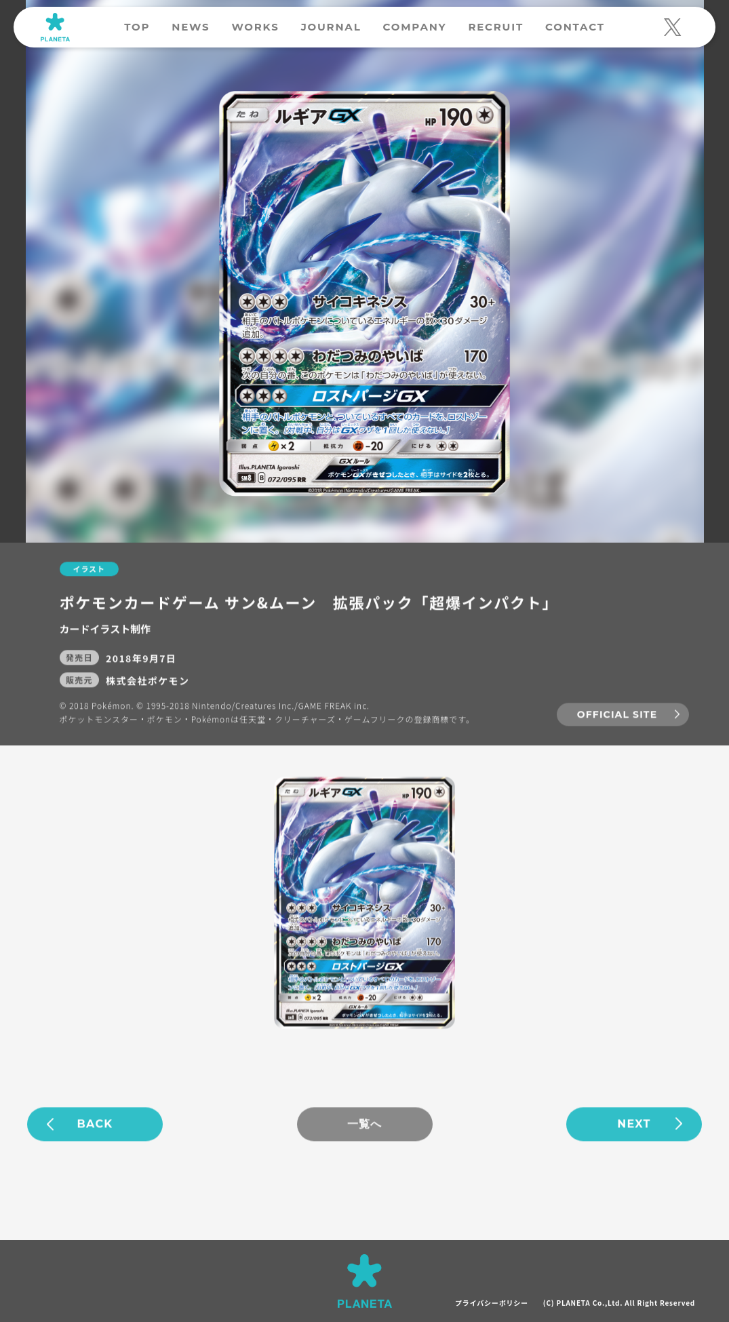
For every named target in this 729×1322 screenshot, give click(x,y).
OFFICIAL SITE (617, 715)
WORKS (255, 26)
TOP (137, 26)
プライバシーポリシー (491, 1303)
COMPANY (415, 26)
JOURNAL (331, 26)
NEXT (634, 1125)
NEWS (191, 26)
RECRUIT (496, 26)
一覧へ (364, 1125)
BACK (95, 1125)
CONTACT (575, 26)
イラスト (89, 569)
